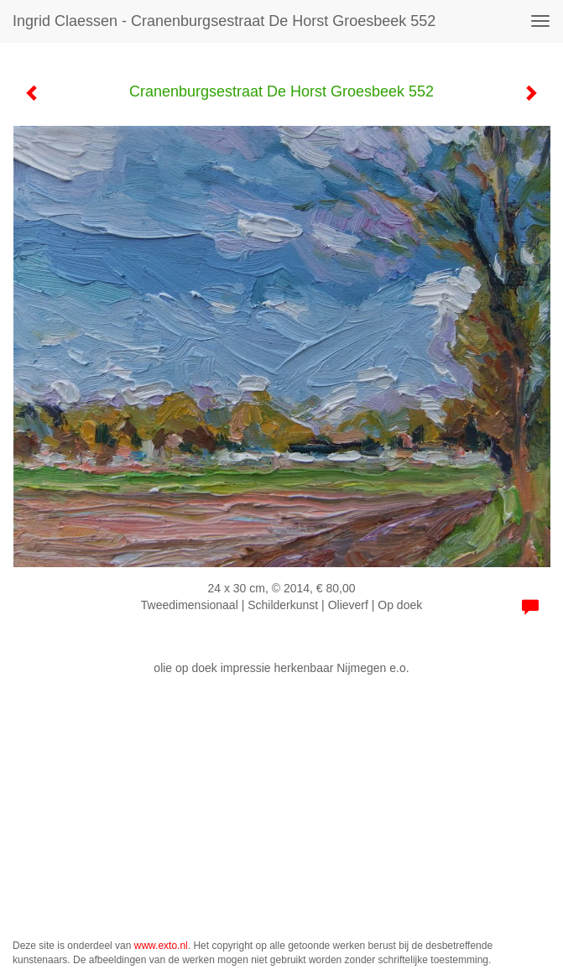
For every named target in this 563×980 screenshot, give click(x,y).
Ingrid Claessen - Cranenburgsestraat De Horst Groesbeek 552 (224, 21)
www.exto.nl (161, 945)
